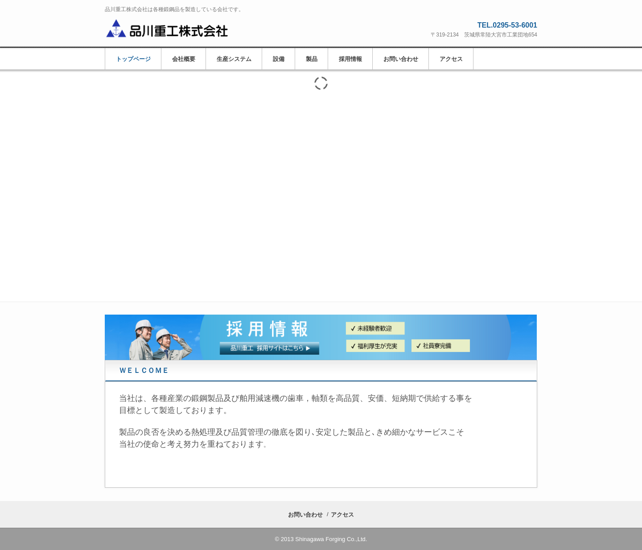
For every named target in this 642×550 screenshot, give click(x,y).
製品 (311, 59)
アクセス (451, 59)
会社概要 (183, 59)
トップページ (133, 59)
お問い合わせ (400, 59)
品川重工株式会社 (173, 28)
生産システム (234, 59)
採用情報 (350, 59)
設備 (278, 59)
